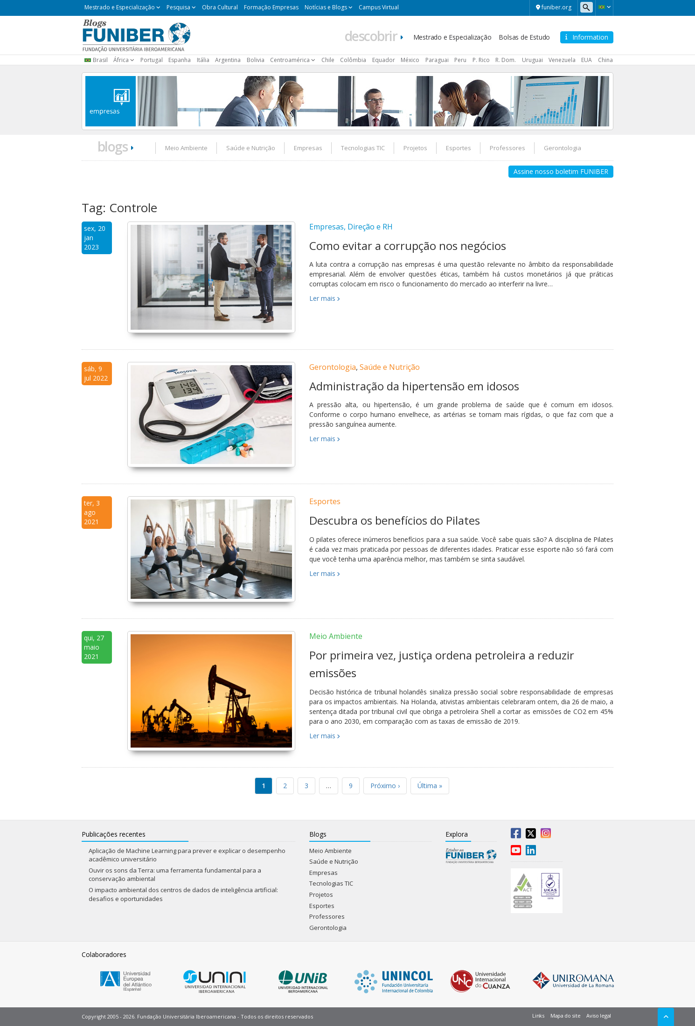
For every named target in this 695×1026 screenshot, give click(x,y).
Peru (460, 60)
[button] (604, 7)
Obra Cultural (220, 7)
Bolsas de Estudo (524, 37)
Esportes (458, 148)
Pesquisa (178, 7)
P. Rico (481, 60)
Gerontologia (562, 148)
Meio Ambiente (186, 148)
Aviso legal (598, 1015)
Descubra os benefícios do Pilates (394, 520)
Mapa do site (565, 1015)
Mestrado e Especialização (119, 7)
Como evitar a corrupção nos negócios (407, 245)
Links (538, 1015)
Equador (383, 60)
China (605, 60)
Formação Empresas (271, 7)
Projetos (415, 148)
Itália (203, 60)
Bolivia (255, 60)
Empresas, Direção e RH (351, 227)
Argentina (228, 60)
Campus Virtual (379, 7)
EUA (586, 60)
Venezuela (562, 60)
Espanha (179, 60)
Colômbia (353, 60)
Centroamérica (290, 60)
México (410, 60)
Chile (327, 60)
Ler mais (322, 298)
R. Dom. (505, 60)
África (121, 60)
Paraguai (437, 60)
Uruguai (532, 60)
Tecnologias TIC (363, 148)
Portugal (151, 60)
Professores (507, 148)
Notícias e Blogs (326, 7)
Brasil (100, 60)
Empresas (308, 148)
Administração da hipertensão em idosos (414, 386)
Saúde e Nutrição (250, 148)
